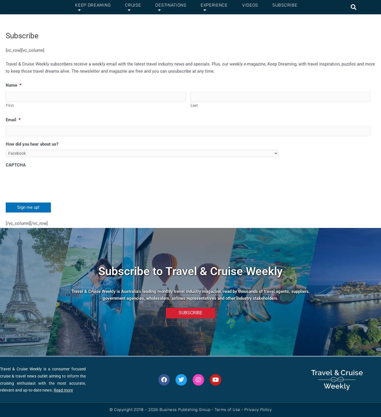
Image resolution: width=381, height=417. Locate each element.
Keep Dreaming (93, 7)
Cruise (133, 7)
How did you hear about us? (32, 144)
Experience (214, 7)
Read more (63, 390)
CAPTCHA (16, 165)
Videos (250, 5)
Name (13, 85)
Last (194, 106)
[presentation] (49, 183)
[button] (353, 7)
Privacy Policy (258, 409)
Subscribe (284, 5)
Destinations (170, 7)
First (10, 106)
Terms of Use (227, 409)
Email (13, 120)
